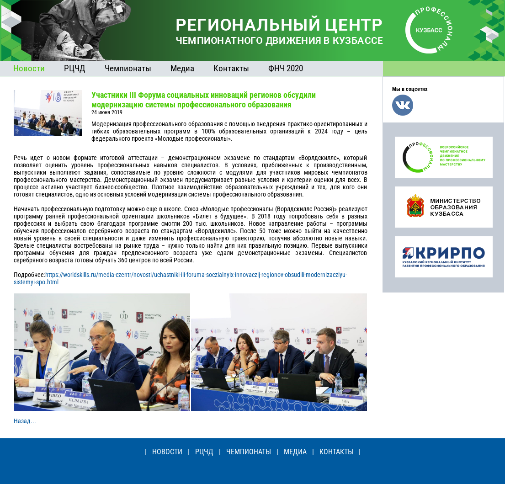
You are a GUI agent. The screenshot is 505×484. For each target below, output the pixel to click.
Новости (29, 68)
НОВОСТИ (167, 451)
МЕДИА (295, 451)
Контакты (231, 68)
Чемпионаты (128, 68)
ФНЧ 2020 (285, 68)
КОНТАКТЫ (336, 451)
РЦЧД (74, 68)
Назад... (25, 421)
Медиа (182, 68)
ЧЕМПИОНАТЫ (248, 451)
